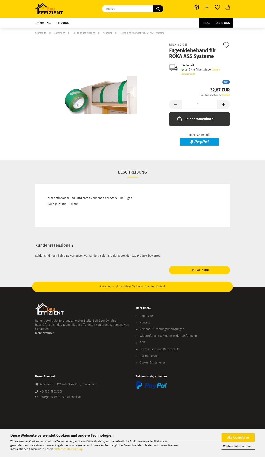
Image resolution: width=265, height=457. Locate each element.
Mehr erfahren (44, 333)
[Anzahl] (199, 104)
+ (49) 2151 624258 (51, 391)
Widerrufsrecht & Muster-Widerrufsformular (168, 336)
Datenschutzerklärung (68, 449)
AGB (142, 342)
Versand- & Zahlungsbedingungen (162, 329)
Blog (206, 23)
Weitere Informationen (238, 446)
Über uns (223, 23)
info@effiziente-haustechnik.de (61, 397)
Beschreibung (132, 172)
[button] (197, 7)
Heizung (63, 23)
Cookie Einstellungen (153, 362)
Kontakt (145, 322)
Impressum (147, 316)
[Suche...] (158, 8)
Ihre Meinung (199, 270)
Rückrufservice (149, 356)
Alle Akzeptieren (238, 437)
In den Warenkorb (194, 118)
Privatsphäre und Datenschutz (159, 349)
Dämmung (43, 23)
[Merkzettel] (217, 7)
